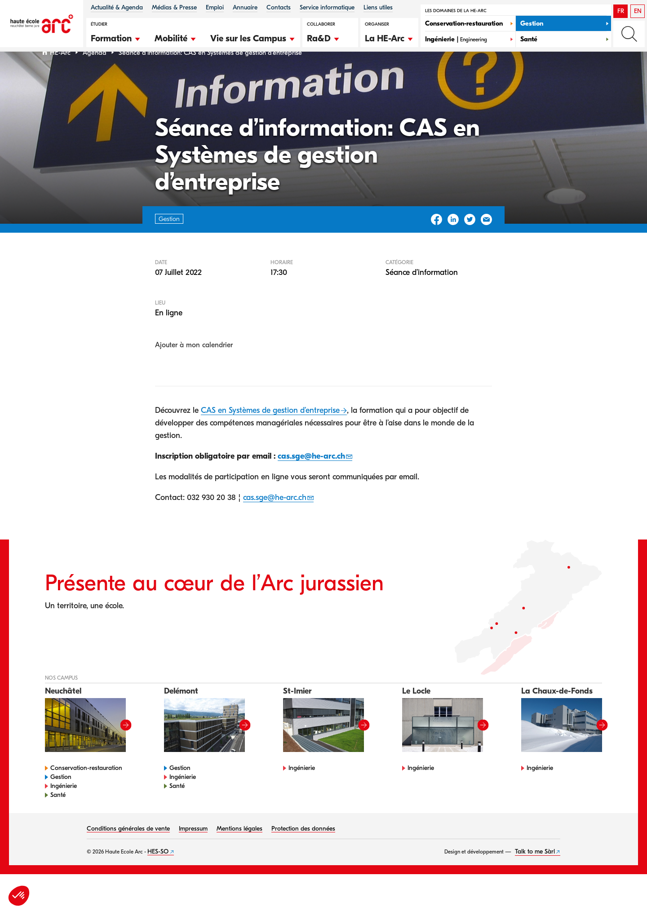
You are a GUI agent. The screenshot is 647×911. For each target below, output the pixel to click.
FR (620, 11)
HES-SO (157, 875)
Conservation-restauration (86, 791)
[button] (116, 37)
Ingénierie (63, 809)
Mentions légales (239, 852)
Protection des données (303, 852)
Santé (58, 818)
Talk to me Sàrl (535, 875)
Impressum (193, 852)
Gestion (60, 800)
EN (638, 11)
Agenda (94, 76)
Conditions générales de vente (128, 852)
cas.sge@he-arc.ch (311, 479)
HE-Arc (60, 76)
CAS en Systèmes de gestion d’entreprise (270, 433)
